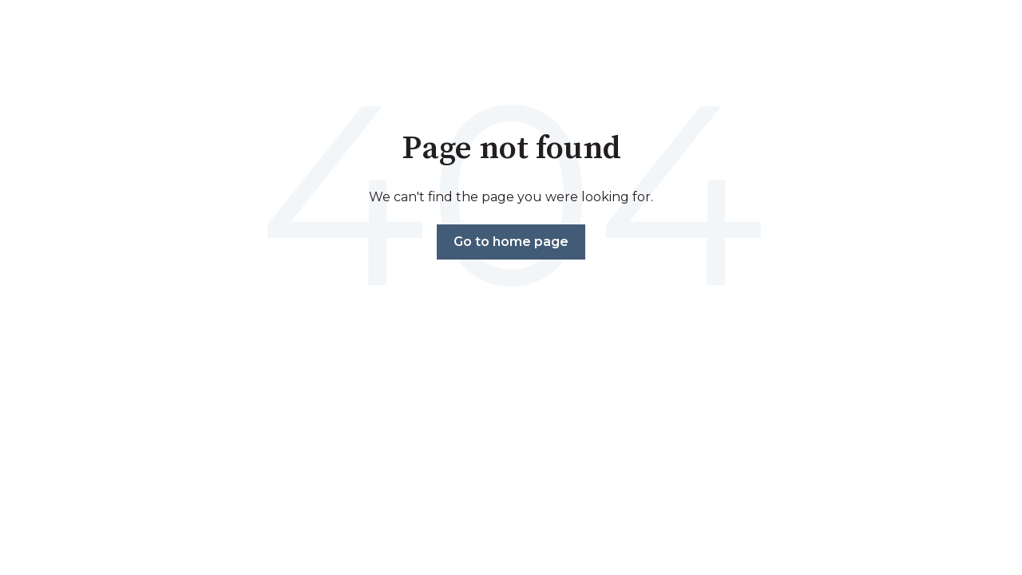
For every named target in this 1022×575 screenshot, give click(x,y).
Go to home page (511, 241)
